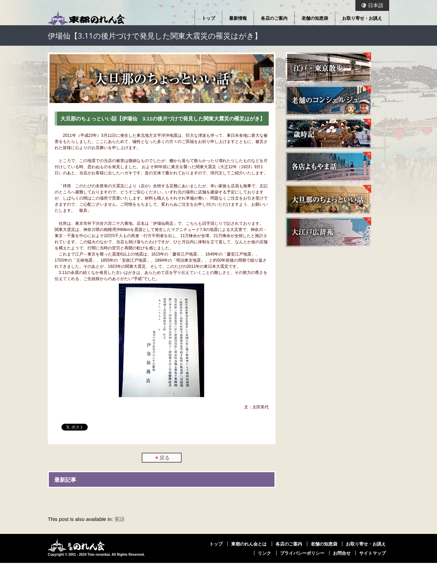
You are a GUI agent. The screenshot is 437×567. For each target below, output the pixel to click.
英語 (119, 519)
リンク (264, 553)
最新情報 (238, 18)
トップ (208, 18)
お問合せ (342, 553)
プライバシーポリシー (302, 553)
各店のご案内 (274, 18)
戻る (164, 458)
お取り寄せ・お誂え (362, 18)
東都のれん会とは (249, 544)
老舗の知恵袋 (314, 18)
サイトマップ (372, 553)
